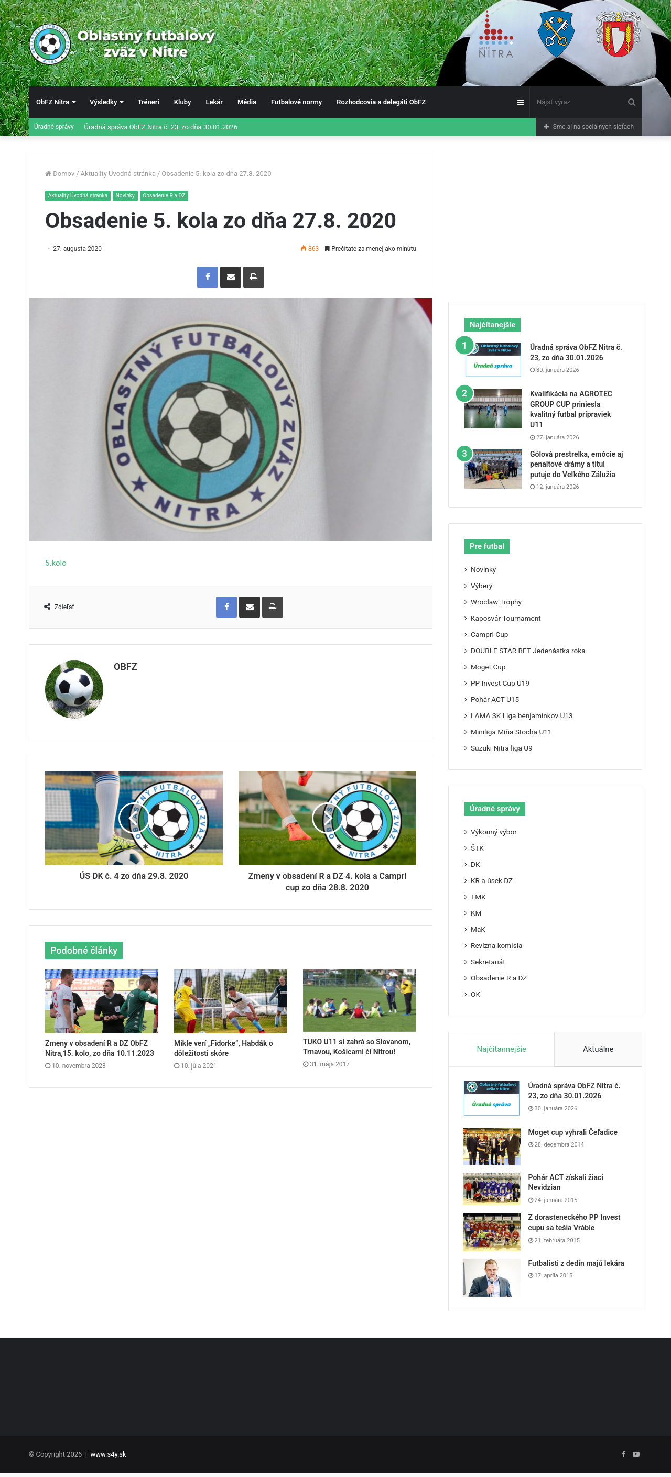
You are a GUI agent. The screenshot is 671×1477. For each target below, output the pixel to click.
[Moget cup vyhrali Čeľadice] (493, 1148)
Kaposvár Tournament (506, 618)
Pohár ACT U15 (495, 699)
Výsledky (103, 102)
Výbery (481, 585)
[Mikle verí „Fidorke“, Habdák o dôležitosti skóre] (230, 998)
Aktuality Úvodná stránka (118, 174)
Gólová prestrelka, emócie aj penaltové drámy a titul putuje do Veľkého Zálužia (576, 464)
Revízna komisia (496, 945)
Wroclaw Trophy (496, 602)
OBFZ (125, 667)
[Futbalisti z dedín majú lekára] (493, 1279)
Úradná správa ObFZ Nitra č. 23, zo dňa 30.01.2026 (161, 127)
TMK (478, 896)
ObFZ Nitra (52, 102)
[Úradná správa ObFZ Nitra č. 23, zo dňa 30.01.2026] (493, 362)
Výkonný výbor (494, 832)
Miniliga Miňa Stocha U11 (511, 732)
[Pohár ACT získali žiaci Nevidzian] (493, 1190)
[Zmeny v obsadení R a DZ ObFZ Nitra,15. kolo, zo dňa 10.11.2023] (101, 998)
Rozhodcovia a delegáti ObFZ (381, 102)
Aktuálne (598, 1049)
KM (476, 913)
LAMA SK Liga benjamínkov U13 (522, 715)
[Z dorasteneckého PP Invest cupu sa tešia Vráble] (493, 1234)
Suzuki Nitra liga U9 (502, 748)
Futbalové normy (296, 102)
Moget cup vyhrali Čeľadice (574, 1134)
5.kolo (56, 563)
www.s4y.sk (108, 1458)
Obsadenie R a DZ (171, 195)
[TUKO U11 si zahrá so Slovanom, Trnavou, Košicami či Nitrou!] (359, 997)
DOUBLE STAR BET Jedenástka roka (528, 650)
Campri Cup (489, 634)
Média (246, 102)
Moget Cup (488, 667)
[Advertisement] (545, 217)
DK (475, 864)
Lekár (214, 102)
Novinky (130, 195)
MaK (478, 929)
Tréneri (148, 102)
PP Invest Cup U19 (500, 683)
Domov (59, 174)
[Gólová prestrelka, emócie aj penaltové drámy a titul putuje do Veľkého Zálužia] (493, 469)
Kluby (182, 102)
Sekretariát (488, 961)
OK (475, 994)
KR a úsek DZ (492, 880)
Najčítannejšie (501, 1049)
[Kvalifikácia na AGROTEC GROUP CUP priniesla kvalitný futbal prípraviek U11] (493, 408)
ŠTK (477, 848)
